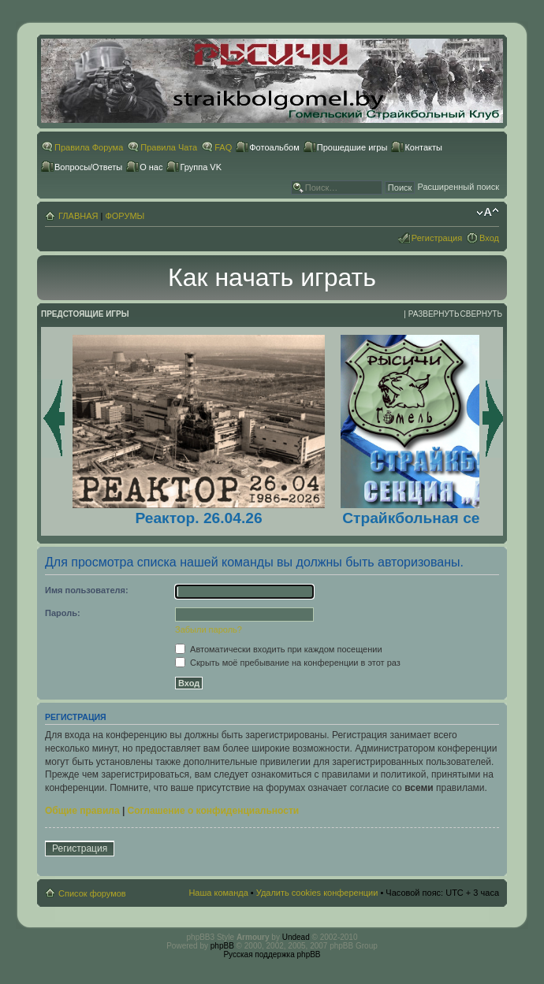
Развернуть (434, 314)
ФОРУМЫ (124, 216)
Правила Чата (168, 147)
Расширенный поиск (458, 186)
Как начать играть (272, 277)
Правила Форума (88, 147)
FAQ (223, 147)
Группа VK (201, 167)
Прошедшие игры (352, 147)
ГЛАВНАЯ (78, 216)
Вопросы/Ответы (88, 167)
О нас (151, 167)
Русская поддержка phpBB (271, 954)
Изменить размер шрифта (487, 213)
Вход (489, 238)
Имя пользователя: (87, 590)
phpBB (222, 945)
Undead (296, 937)
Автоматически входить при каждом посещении (278, 649)
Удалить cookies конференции (317, 892)
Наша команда (218, 892)
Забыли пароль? (208, 629)
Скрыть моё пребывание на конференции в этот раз (288, 662)
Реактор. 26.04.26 (198, 518)
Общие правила (82, 810)
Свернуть (481, 314)
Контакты (423, 147)
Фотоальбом (274, 147)
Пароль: (62, 613)
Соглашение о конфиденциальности (214, 810)
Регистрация (437, 238)
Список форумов (92, 893)
